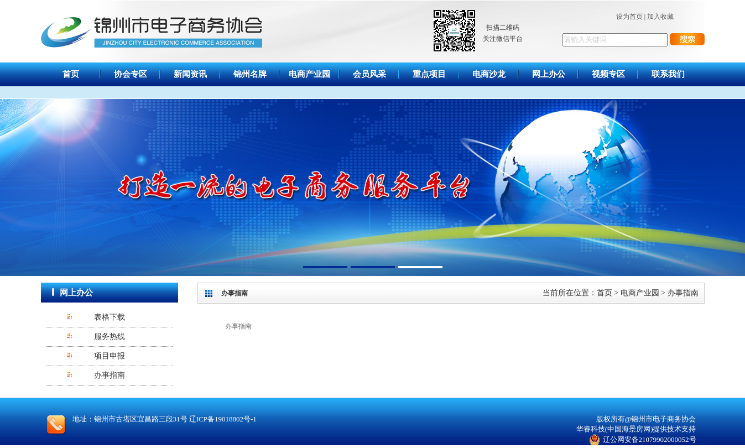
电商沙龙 (489, 74)
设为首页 (629, 16)
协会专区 (130, 74)
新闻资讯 (190, 74)
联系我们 (668, 74)
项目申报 (109, 356)
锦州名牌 (250, 74)
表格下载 (109, 317)
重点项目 (429, 74)
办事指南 (109, 375)
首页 (70, 74)
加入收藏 (660, 16)
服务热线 (109, 336)
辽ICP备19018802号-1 (223, 419)
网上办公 (548, 74)
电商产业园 (309, 74)
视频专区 (608, 74)
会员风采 (369, 74)
